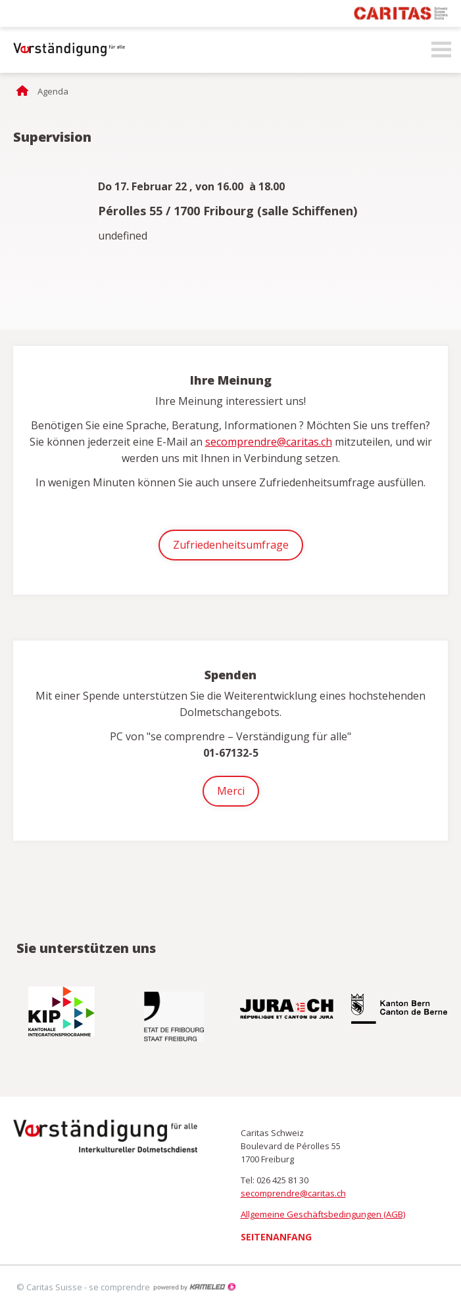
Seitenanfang (276, 1237)
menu (441, 50)
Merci (231, 791)
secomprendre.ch (66, 50)
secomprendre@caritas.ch (268, 441)
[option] (62, 1011)
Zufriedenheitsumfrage (231, 545)
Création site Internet (194, 1287)
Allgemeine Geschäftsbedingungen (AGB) (323, 1214)
